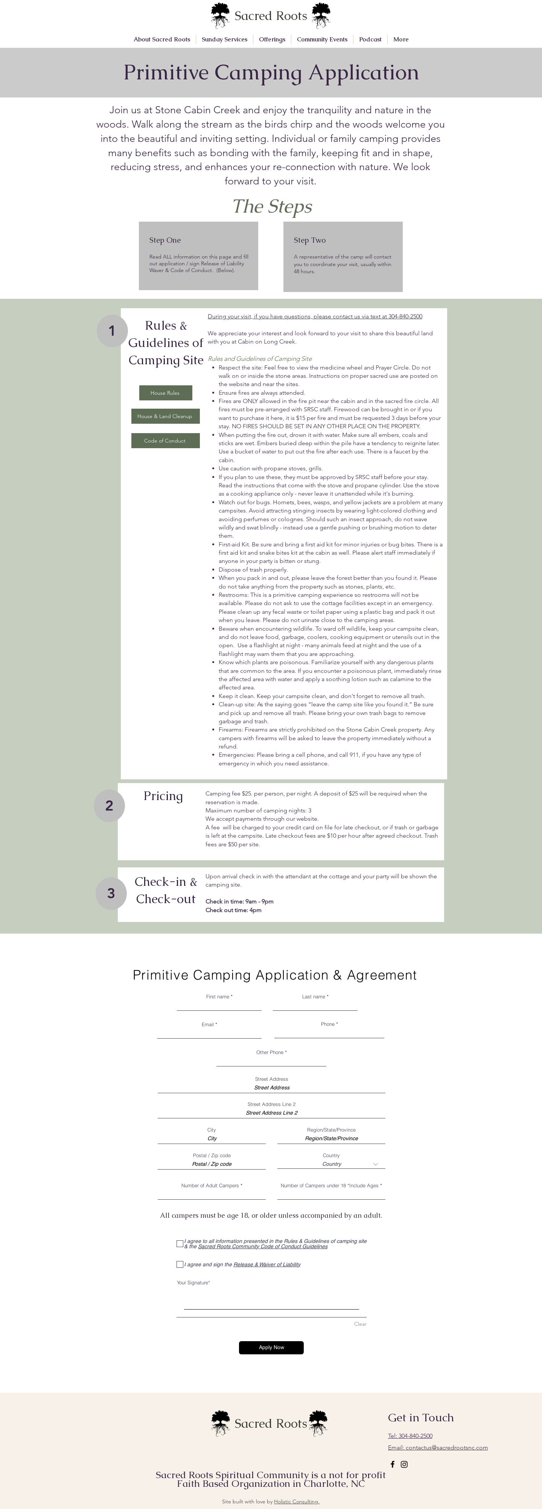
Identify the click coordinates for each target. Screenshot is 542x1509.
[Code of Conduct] (165, 440)
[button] (162, 39)
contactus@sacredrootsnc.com (438, 1447)
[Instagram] (404, 1464)
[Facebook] (392, 1464)
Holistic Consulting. (297, 1501)
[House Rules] (165, 392)
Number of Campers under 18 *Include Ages (330, 1185)
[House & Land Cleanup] (165, 416)
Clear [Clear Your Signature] (360, 1323)
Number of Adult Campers (210, 1185)
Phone (328, 1024)
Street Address (271, 1079)
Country (331, 1155)
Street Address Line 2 (271, 1104)
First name (217, 996)
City (211, 1129)
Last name (313, 996)
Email (208, 1024)
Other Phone (269, 1052)
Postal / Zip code (212, 1155)
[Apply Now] (271, 1347)
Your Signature (192, 1282)
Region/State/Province (331, 1129)
